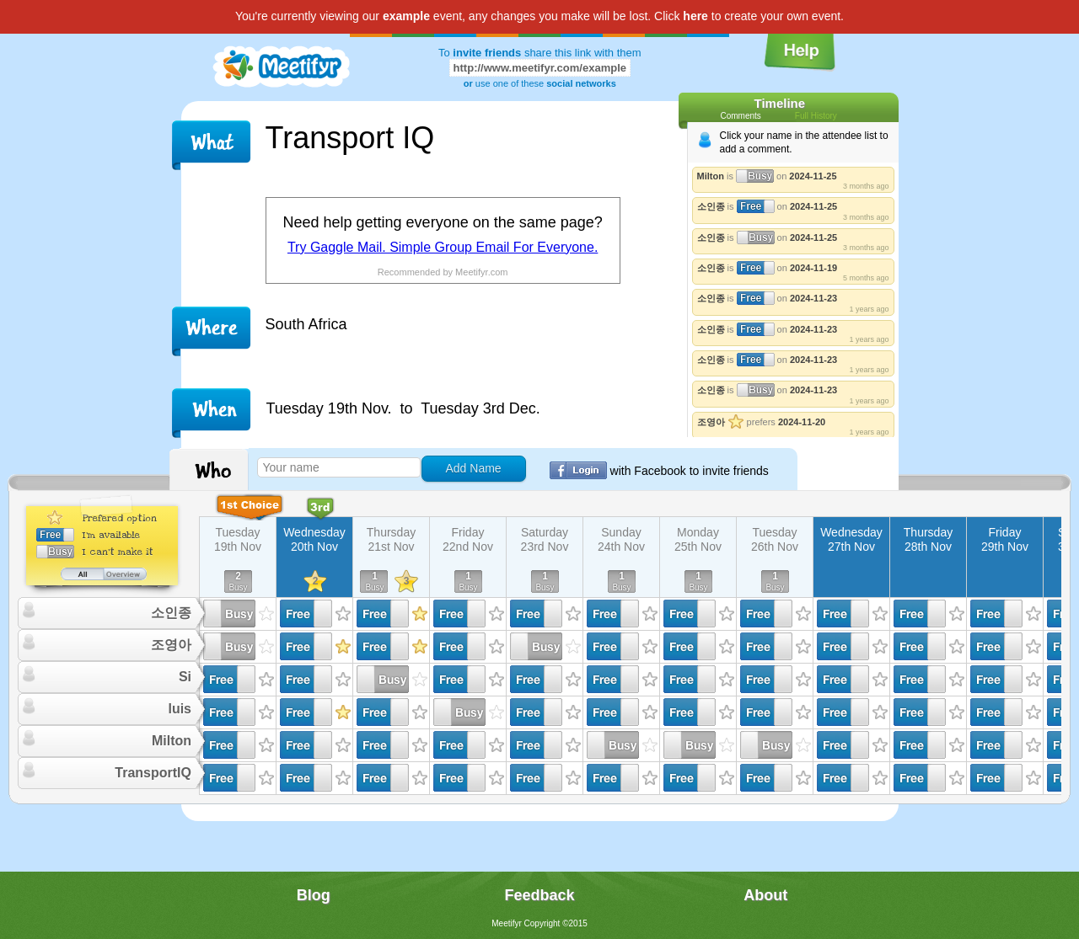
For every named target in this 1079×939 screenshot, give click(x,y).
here (695, 16)
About (765, 895)
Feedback (539, 895)
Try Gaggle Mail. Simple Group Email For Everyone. (442, 247)
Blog (313, 895)
